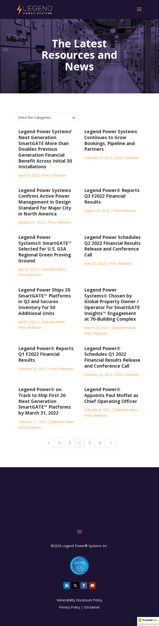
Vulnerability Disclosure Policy (79, 600)
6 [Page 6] (100, 442)
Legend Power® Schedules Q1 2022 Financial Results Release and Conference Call (112, 357)
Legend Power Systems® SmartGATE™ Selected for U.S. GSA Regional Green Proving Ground (45, 249)
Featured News (53, 269)
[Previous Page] (49, 443)
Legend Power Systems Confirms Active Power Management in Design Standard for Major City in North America (44, 202)
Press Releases (54, 175)
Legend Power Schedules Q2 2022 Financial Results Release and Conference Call (112, 246)
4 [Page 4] (79, 442)
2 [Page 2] (59, 442)
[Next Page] (111, 443)
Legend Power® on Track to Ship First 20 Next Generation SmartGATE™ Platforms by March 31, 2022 (44, 401)
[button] (148, 621)
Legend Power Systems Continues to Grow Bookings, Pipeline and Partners (110, 140)
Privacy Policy (69, 607)
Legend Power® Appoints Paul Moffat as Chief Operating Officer (111, 395)
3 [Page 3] (69, 442)
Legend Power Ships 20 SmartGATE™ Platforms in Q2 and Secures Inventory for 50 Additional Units (44, 301)
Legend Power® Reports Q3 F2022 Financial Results (111, 196)
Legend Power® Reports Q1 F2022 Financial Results (46, 354)
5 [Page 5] (90, 442)
